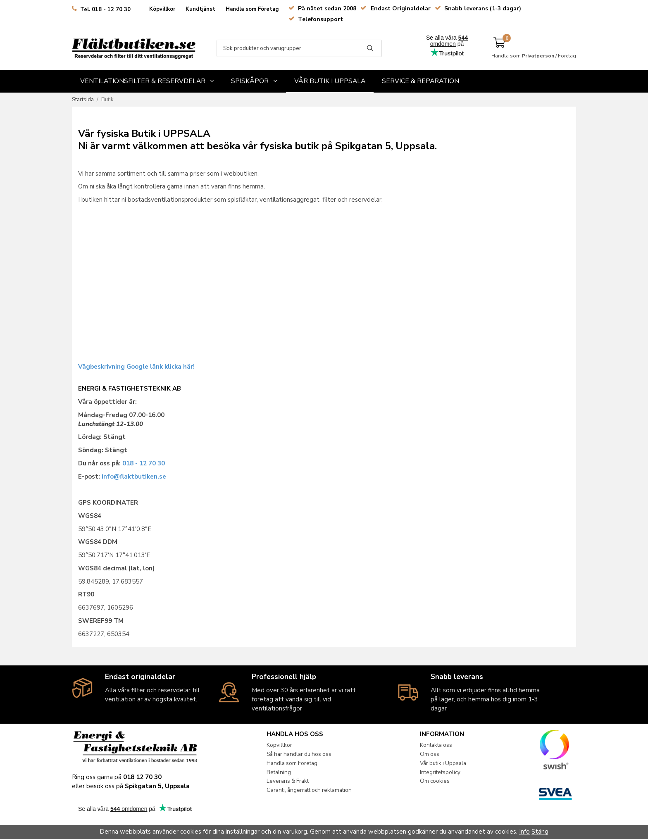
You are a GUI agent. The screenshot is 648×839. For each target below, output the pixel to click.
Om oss (429, 754)
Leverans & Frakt (288, 781)
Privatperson (538, 55)
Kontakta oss (436, 745)
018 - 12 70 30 (143, 463)
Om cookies (435, 781)
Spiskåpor (254, 81)
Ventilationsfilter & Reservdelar (147, 81)
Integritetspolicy (440, 772)
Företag (567, 55)
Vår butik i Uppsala (329, 81)
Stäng (539, 831)
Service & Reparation (420, 81)
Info (524, 831)
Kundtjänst (200, 9)
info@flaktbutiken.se (134, 476)
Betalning (279, 772)
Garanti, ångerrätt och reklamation (309, 790)
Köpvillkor (162, 9)
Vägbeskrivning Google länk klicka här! (136, 366)
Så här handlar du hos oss (299, 754)
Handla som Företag (252, 9)
